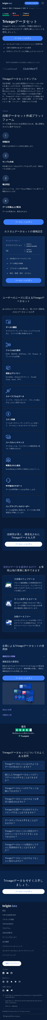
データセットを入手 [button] (31, 3)
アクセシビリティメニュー (11, 1016)
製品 (10, 8)
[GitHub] (11, 973)
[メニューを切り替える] (43, 3)
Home (4, 8)
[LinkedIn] (3, 973)
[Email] (7, 990)
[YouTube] (7, 973)
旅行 (24, 8)
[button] (11, 963)
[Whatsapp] (3, 990)
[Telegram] (11, 990)
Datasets (17, 8)
